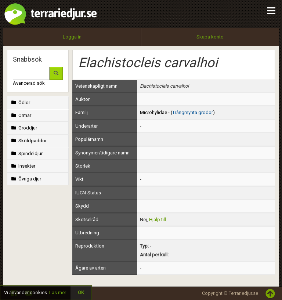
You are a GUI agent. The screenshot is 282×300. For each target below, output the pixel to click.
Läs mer (57, 292)
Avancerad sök (29, 83)
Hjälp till (157, 219)
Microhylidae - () (177, 112)
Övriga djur (25, 179)
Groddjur (23, 128)
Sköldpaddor (28, 140)
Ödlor (20, 102)
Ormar (20, 115)
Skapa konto (210, 37)
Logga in (72, 37)
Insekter (22, 166)
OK (81, 292)
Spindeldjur (26, 153)
